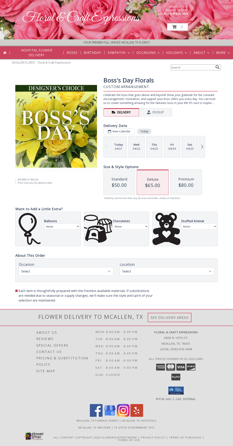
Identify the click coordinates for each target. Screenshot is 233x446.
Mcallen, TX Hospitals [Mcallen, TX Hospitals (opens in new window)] (139, 420)
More (223, 52)
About (202, 52)
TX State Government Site (134, 427)
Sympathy (119, 52)
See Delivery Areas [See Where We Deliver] (170, 317)
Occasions (148, 52)
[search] (217, 67)
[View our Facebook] (96, 415)
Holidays (177, 52)
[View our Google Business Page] (109, 415)
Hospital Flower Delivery (36, 52)
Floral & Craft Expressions (80, 18)
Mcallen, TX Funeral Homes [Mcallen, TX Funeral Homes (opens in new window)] (98, 420)
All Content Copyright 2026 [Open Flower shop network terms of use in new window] (77, 437)
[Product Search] (192, 67)
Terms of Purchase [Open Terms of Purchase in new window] (185, 437)
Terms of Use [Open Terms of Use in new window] (129, 440)
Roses (72, 52)
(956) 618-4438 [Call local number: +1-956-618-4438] (178, 14)
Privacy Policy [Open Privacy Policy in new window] (153, 437)
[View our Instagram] (123, 415)
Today (144, 131)
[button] (177, 27)
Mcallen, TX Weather (95, 427)
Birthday (92, 52)
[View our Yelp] (136, 415)
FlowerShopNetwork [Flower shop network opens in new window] (119, 437)
